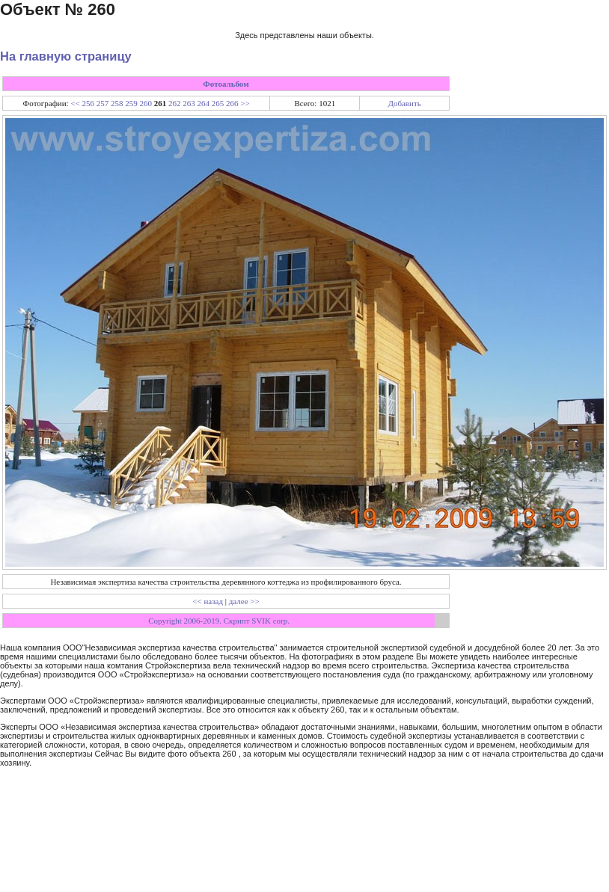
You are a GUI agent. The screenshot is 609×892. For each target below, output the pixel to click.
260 (146, 103)
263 (189, 103)
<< (74, 103)
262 (174, 103)
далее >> (244, 601)
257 (103, 103)
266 (232, 103)
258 (117, 103)
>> (244, 103)
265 (218, 103)
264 (204, 103)
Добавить (404, 103)
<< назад (207, 601)
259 (131, 103)
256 (88, 103)
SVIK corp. (270, 620)
